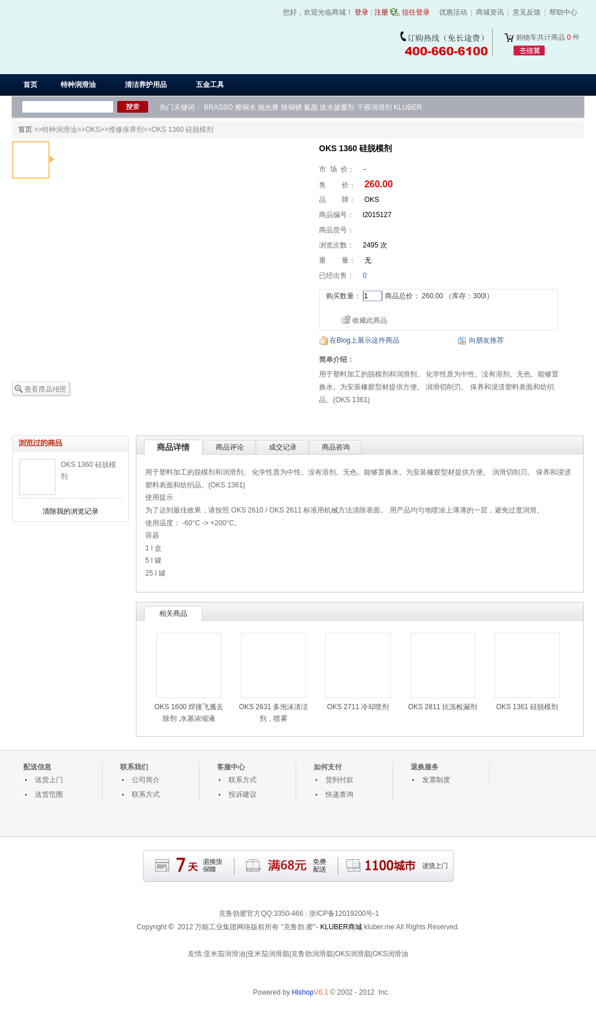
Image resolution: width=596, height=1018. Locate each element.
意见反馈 (527, 12)
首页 (30, 85)
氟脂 (311, 107)
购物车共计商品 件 (548, 37)
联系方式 (146, 794)
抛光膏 (268, 107)
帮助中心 (563, 12)
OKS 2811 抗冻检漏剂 (443, 707)
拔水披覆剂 (337, 107)
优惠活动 (453, 12)
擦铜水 (245, 107)
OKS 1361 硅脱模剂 (527, 707)
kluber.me (379, 927)
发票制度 (436, 780)
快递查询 (339, 794)
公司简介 (146, 780)
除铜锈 (291, 107)
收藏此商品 (369, 320)
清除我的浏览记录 (71, 511)
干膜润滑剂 (374, 107)
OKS (92, 129)
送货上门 (49, 780)
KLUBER (408, 107)
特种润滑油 (59, 129)
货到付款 (339, 780)
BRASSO (218, 107)
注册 (381, 12)
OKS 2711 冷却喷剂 (358, 707)
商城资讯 (490, 12)
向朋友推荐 (486, 340)
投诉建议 (243, 794)
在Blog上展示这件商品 (364, 340)
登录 (362, 12)
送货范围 (49, 794)
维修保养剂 (125, 129)
